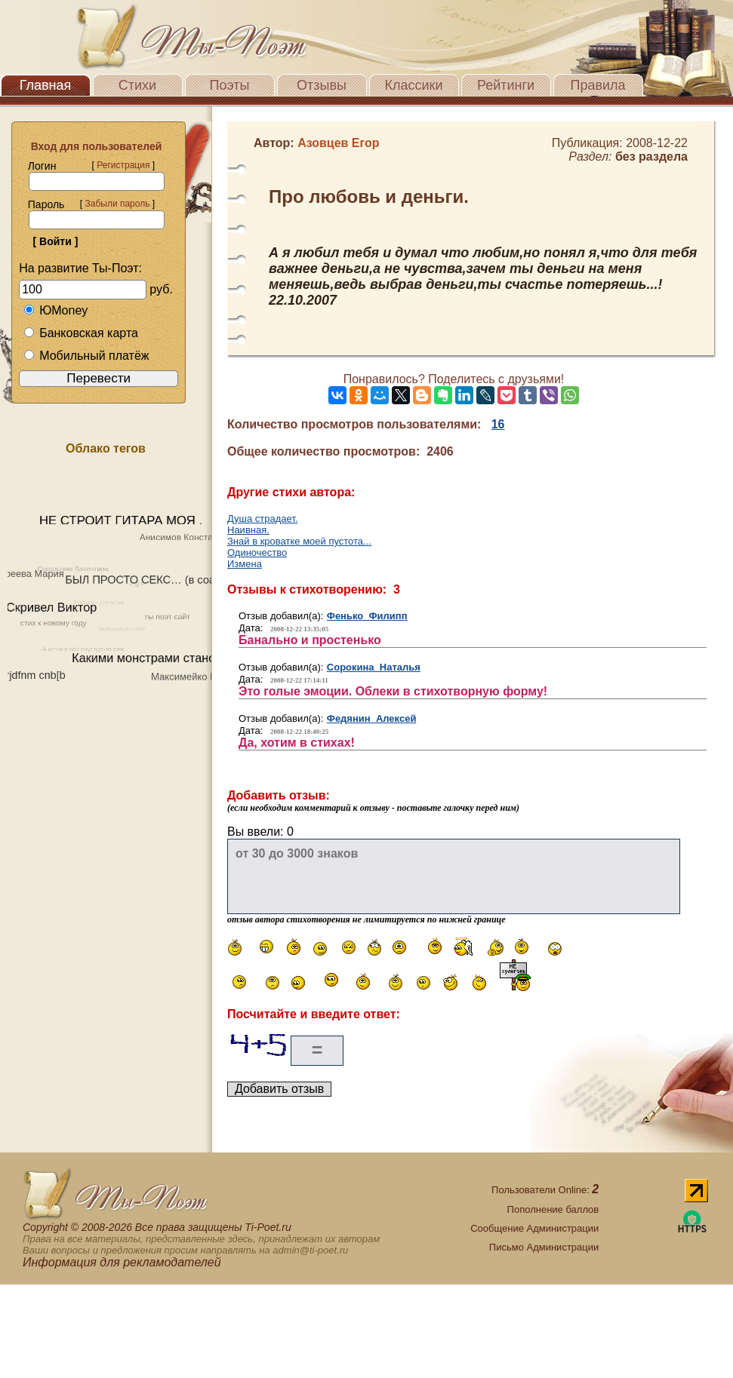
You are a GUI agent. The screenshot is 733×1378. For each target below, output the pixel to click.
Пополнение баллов (553, 1209)
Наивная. (248, 530)
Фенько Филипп (367, 615)
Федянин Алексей (372, 718)
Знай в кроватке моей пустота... (299, 541)
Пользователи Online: (545, 1189)
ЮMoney (55, 310)
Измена (244, 563)
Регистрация (123, 165)
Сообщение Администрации (534, 1228)
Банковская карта (80, 333)
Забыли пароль (117, 203)
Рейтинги (505, 85)
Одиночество (257, 552)
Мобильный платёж (86, 355)
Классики (414, 85)
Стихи (137, 85)
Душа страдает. (262, 518)
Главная (46, 85)
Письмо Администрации (544, 1247)
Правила (597, 85)
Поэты (230, 85)
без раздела (651, 156)
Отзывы (321, 85)
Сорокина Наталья (373, 667)
